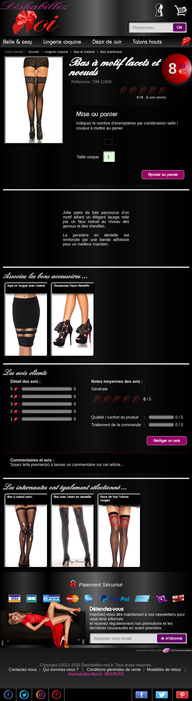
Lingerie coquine (56, 52)
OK (179, 27)
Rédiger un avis (167, 440)
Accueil (33, 52)
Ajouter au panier (163, 174)
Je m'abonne (171, 638)
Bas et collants (84, 52)
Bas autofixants (111, 52)
